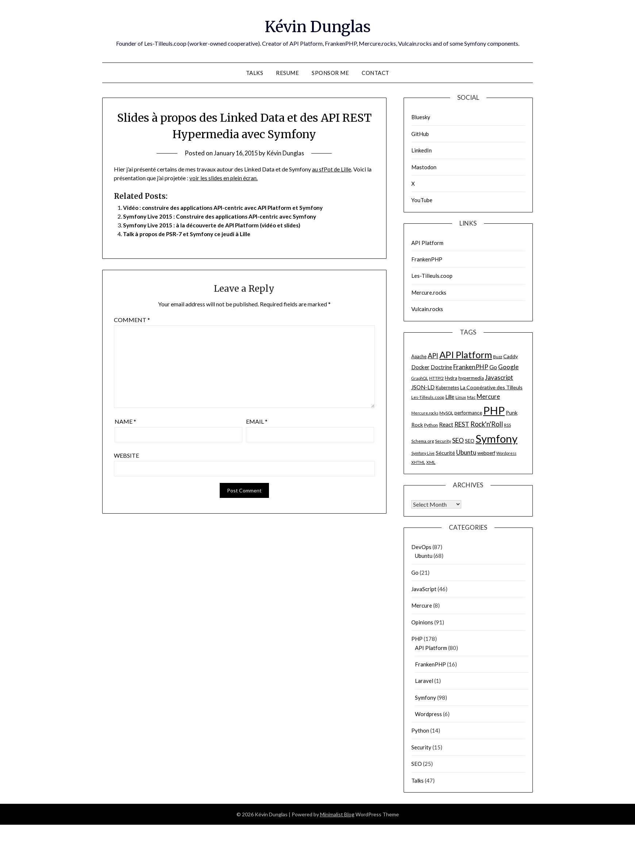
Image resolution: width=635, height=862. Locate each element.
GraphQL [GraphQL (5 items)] (419, 378)
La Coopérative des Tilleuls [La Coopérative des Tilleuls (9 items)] (491, 387)
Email (257, 421)
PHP (417, 638)
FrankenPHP (426, 259)
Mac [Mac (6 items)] (471, 397)
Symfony (425, 697)
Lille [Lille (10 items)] (449, 396)
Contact (375, 72)
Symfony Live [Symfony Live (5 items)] (423, 453)
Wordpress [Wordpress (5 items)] (506, 453)
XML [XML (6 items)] (430, 462)
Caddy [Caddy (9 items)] (510, 356)
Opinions (422, 622)
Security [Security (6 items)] (443, 441)
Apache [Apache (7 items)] (419, 356)
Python (420, 730)
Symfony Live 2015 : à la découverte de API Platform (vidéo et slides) (215, 225)
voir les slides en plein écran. (224, 177)
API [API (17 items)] (433, 356)
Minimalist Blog (337, 814)
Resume (287, 72)
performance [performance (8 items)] (468, 413)
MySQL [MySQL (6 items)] (446, 413)
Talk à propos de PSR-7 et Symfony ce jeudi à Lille (189, 233)
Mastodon (423, 167)
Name (125, 421)
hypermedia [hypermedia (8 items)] (471, 378)
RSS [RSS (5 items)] (507, 425)
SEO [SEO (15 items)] (458, 440)
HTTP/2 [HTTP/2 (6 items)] (436, 378)
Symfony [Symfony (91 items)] (496, 438)
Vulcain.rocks (427, 309)
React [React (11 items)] (446, 424)
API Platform (427, 242)
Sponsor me (330, 72)
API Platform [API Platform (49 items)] (465, 354)
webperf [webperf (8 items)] (486, 453)
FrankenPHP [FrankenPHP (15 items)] (470, 367)
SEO (416, 763)
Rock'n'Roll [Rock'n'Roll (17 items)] (486, 424)
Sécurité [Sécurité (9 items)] (445, 453)
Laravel (424, 680)
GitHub (420, 134)
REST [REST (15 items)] (461, 424)
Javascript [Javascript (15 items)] (499, 377)
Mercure (421, 605)
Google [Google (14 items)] (508, 367)
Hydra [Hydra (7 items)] (451, 378)
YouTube (421, 200)
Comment (132, 319)
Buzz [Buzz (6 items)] (497, 356)
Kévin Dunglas (317, 26)
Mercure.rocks (428, 292)
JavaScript (423, 589)
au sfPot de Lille (331, 169)
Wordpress (428, 714)
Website (126, 455)
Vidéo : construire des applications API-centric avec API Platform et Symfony (227, 207)
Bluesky (420, 117)
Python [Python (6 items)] (431, 425)
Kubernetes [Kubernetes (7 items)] (447, 387)
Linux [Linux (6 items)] (460, 397)
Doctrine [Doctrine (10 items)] (441, 367)
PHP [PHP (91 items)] (494, 410)
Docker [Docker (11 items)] (420, 367)
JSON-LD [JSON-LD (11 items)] (423, 387)
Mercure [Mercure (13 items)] (488, 396)
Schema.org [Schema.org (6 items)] (422, 441)
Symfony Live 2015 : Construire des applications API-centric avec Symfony (223, 216)
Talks (254, 72)
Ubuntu (423, 555)
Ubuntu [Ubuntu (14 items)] (466, 452)
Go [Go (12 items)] (493, 366)
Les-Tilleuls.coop (432, 275)
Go (415, 572)
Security (421, 747)
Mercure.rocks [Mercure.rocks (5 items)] (424, 413)
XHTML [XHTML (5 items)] (418, 462)
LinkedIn (421, 150)
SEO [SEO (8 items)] (469, 441)
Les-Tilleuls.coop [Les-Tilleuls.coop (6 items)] (427, 397)
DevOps (421, 547)
